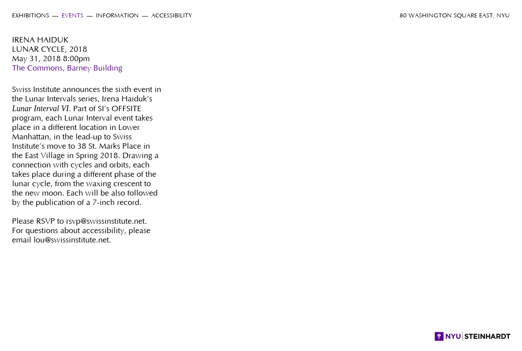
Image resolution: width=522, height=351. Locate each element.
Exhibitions (30, 16)
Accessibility (171, 16)
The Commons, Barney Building (67, 68)
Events (73, 16)
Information (117, 16)
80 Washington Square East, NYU (455, 16)
